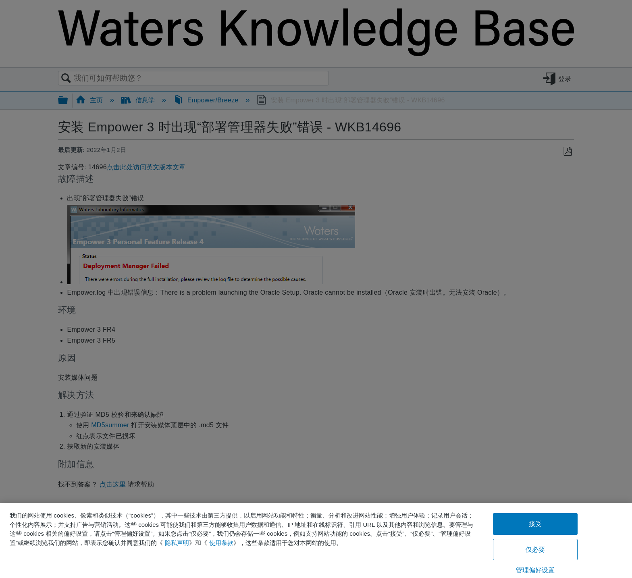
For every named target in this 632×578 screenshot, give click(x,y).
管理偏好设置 (535, 570)
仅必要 (535, 549)
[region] (316, 540)
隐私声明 (177, 542)
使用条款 (221, 542)
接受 (535, 523)
